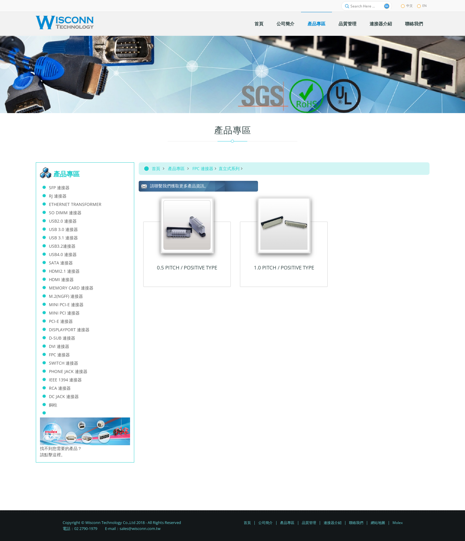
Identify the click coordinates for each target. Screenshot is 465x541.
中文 (407, 5)
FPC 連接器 (202, 168)
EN (422, 5)
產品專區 (176, 168)
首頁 (156, 168)
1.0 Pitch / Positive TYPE (284, 267)
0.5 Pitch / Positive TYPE (187, 267)
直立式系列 (229, 168)
